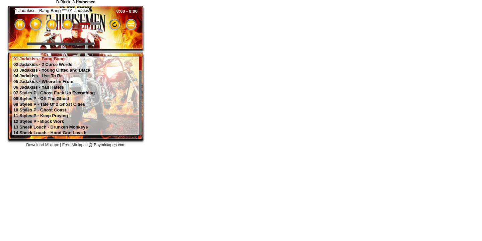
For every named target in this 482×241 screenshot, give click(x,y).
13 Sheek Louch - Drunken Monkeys (50, 127)
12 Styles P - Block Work (38, 121)
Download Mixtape (42, 145)
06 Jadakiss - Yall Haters (38, 87)
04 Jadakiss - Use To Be (38, 76)
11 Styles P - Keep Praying (40, 115)
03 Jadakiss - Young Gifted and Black (51, 70)
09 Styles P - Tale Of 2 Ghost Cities (49, 104)
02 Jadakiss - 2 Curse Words (42, 64)
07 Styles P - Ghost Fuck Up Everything (54, 93)
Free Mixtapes (75, 145)
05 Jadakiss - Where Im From (43, 81)
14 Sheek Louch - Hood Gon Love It (50, 133)
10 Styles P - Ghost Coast (39, 110)
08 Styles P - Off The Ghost (41, 98)
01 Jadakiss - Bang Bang (39, 59)
